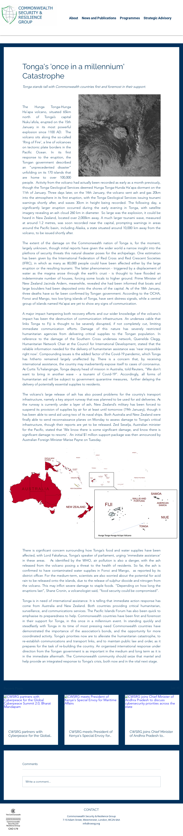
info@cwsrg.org (91, 823)
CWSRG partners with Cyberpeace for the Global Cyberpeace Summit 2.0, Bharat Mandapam (29, 734)
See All (175, 688)
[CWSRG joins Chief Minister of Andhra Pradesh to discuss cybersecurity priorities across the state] (152, 710)
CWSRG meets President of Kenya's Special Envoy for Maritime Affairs (91, 734)
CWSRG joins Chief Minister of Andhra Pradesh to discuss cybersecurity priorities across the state (151, 734)
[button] (73, 18)
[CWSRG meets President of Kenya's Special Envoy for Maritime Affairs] (92, 710)
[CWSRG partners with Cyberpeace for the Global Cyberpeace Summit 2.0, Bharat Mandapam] (31, 710)
